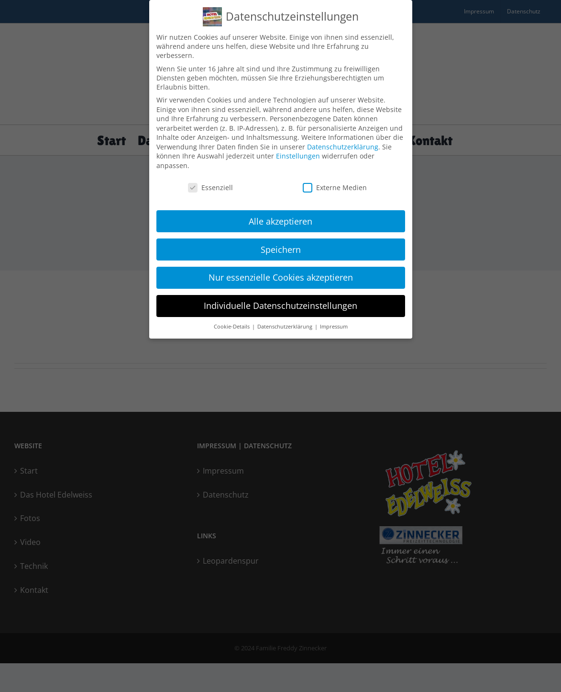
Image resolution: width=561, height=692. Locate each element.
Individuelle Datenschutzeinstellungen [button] (280, 302)
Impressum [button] (334, 323)
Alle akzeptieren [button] (280, 217)
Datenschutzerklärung (342, 143)
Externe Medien (335, 184)
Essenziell (210, 184)
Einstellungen (298, 152)
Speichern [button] (281, 245)
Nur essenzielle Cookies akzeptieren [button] (281, 274)
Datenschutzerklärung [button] (285, 323)
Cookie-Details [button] (232, 323)
